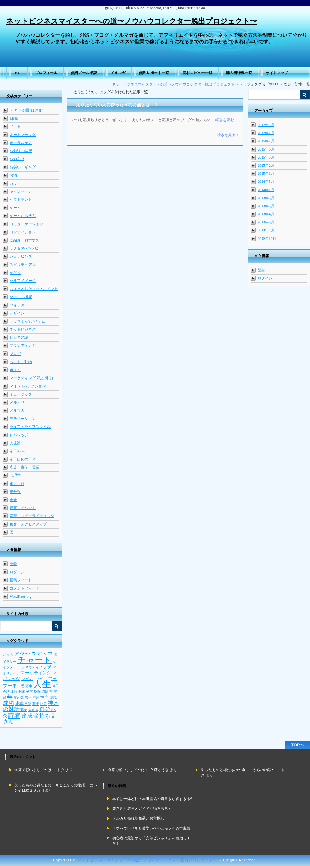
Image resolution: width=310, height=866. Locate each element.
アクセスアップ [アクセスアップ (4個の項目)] (33, 654)
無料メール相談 (84, 73)
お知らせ (17, 159)
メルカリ (17, 402)
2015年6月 (266, 149)
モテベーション (23, 418)
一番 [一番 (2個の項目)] (21, 686)
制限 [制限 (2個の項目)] (21, 691)
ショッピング (21, 256)
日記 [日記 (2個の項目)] (27, 704)
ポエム (15, 370)
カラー (15, 183)
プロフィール (46, 73)
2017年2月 (266, 125)
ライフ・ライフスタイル (30, 426)
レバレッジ (19, 435)
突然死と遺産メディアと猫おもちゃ (142, 808)
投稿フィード (21, 580)
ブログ (15, 354)
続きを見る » (227, 135)
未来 (13, 500)
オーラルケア (21, 143)
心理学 (15, 475)
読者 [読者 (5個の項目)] (14, 715)
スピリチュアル (23, 264)
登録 (261, 270)
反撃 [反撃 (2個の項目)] (37, 691)
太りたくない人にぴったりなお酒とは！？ (117, 105)
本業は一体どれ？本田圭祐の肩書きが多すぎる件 (153, 799)
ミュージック (21, 394)
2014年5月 (266, 181)
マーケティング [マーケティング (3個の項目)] (36, 672)
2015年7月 (266, 141)
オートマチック (23, 135)
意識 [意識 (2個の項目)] (53, 697)
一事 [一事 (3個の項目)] (12, 685)
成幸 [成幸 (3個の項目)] (19, 703)
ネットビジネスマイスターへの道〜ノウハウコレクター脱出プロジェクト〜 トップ (181, 84)
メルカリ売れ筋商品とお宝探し (138, 818)
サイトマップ (277, 73)
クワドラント (21, 199)
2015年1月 (266, 173)
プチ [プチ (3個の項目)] (47, 666)
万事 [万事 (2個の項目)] (28, 686)
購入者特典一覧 (239, 73)
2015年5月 (266, 157)
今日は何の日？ (23, 459)
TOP (17, 73)
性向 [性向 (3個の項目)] (44, 697)
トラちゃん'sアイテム (27, 321)
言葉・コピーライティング (32, 516)
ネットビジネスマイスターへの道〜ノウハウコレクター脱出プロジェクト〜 (131, 21)
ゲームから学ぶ (23, 215)
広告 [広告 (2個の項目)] (28, 697)
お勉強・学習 (21, 151)
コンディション (23, 232)
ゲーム (15, 207)
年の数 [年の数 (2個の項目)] (19, 697)
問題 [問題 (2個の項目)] (45, 691)
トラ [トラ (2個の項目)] (20, 667)
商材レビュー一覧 (197, 73)
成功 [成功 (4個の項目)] (8, 703)
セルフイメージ (23, 281)
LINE (14, 118)
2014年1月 (266, 190)
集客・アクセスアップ (28, 524)
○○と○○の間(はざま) (26, 110)
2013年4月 (266, 214)
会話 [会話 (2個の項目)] (6, 691)
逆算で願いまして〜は (32, 770)
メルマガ (118, 73)
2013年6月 (266, 198)
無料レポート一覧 (154, 73)
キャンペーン (21, 191)
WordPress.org (20, 596)
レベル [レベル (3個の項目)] (27, 678)
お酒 (13, 175)
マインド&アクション (28, 386)
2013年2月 (266, 230)
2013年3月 (266, 222)
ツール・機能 (21, 297)
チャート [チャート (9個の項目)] (34, 660)
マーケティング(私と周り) (31, 378)
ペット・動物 (21, 362)
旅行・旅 (17, 483)
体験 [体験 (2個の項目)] (14, 691)
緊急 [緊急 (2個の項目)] (23, 710)
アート (15, 126)
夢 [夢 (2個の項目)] (51, 691)
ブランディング (23, 345)
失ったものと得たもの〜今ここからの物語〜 (238, 770)
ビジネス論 (19, 337)
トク (60, 770)
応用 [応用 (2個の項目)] (36, 697)
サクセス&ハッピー (26, 248)
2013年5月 (266, 206)
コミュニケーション (26, 224)
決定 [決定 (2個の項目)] (43, 704)
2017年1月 (266, 133)
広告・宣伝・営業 (24, 467)
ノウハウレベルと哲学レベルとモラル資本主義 (151, 828)
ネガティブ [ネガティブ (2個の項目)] (33, 667)
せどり (15, 272)
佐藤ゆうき (159, 770)
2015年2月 (266, 165)
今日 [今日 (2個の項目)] (55, 686)
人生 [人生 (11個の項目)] (42, 684)
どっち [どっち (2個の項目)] (8, 654)
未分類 (15, 492)
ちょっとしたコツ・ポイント (34, 289)
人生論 (15, 443)
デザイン (17, 313)
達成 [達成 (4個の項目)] (27, 716)
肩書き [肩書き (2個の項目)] (33, 710)
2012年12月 (267, 238)
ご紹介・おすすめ (24, 240)
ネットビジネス (23, 329)
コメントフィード (24, 588)
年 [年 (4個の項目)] (10, 697)
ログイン (265, 278)
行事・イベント (23, 508)
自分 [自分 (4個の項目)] (45, 709)
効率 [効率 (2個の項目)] (29, 691)
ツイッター (19, 305)
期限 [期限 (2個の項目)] (35, 704)
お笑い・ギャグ (23, 167)
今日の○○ (17, 451)
